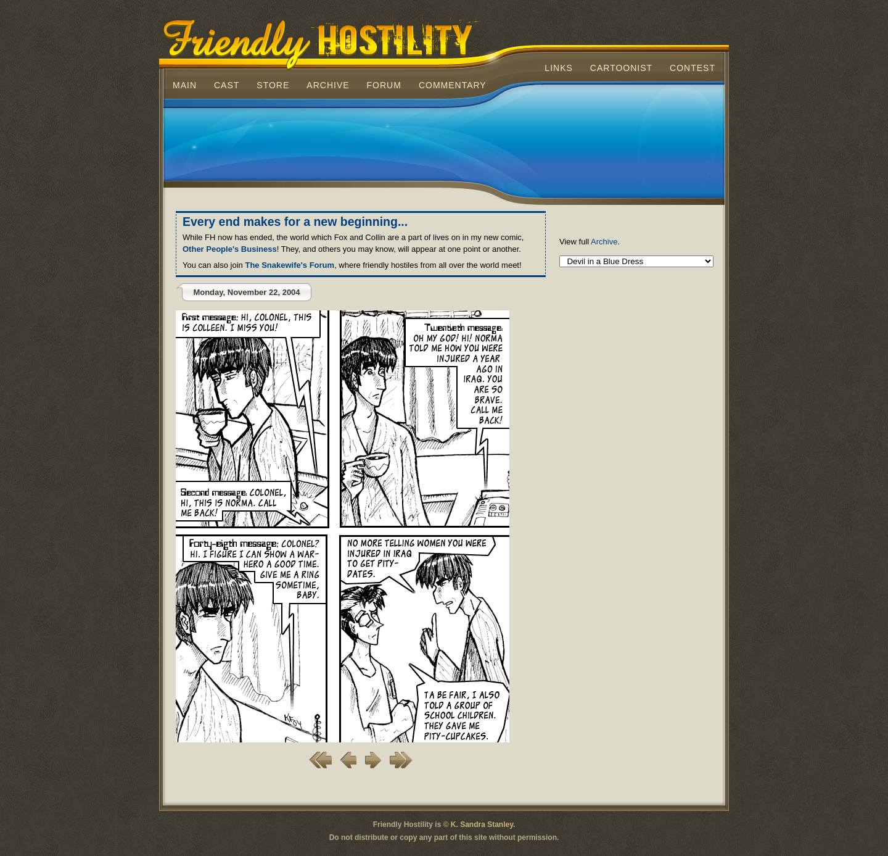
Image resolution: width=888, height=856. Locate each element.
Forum (384, 85)
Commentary (453, 85)
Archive (327, 85)
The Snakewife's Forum (289, 265)
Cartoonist (621, 68)
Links (558, 68)
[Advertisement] (444, 144)
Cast (226, 85)
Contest (692, 68)
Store (273, 85)
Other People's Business (230, 249)
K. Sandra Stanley (482, 824)
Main (185, 85)
